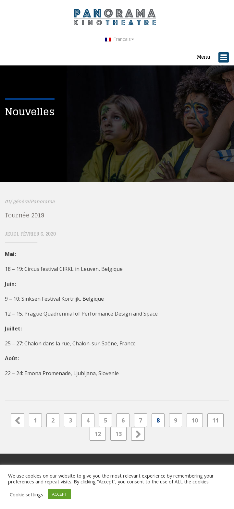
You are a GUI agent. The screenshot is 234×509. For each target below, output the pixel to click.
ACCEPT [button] (59, 494)
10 (194, 420)
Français (118, 39)
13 (118, 434)
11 (215, 420)
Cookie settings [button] (26, 494)
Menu (209, 55)
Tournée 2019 (24, 215)
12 (97, 434)
